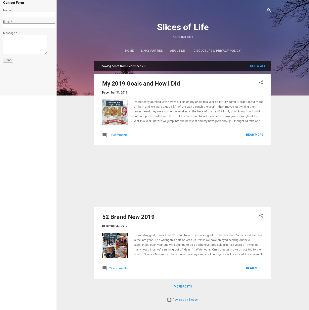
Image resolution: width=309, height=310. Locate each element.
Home (129, 51)
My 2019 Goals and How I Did (141, 83)
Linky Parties (152, 51)
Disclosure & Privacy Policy (217, 51)
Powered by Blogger (183, 299)
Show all (258, 66)
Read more (254, 134)
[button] (261, 83)
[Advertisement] (182, 176)
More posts (183, 286)
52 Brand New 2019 (128, 216)
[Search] (269, 11)
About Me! (178, 51)
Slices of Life (183, 27)
